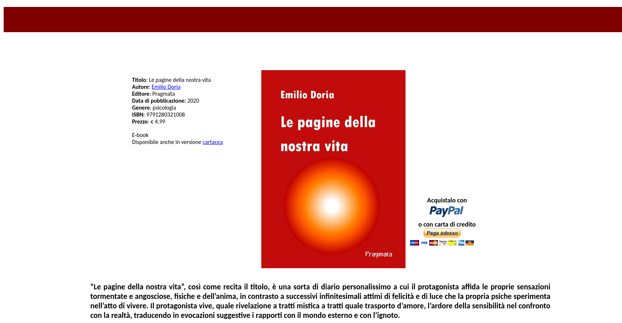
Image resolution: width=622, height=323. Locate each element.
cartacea (213, 141)
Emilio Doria (166, 86)
